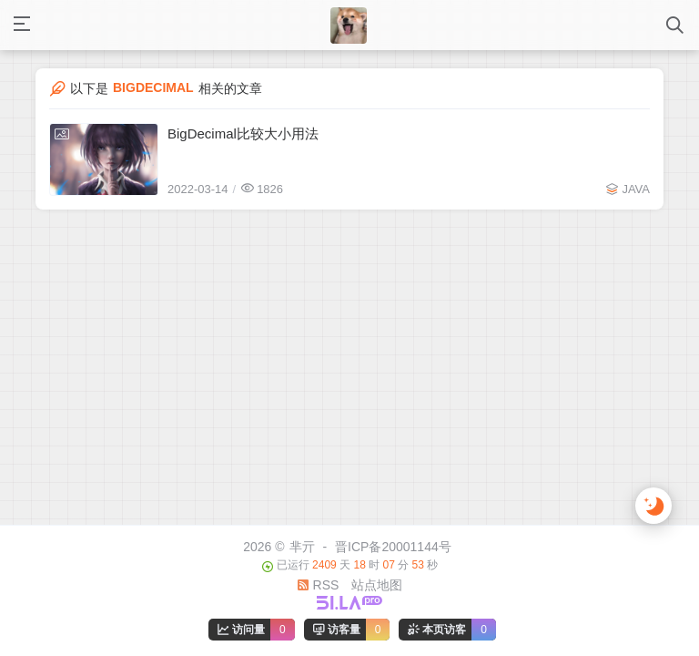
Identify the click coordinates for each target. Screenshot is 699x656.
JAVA (636, 189)
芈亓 (302, 546)
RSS (318, 585)
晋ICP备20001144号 (393, 546)
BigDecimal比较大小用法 (243, 133)
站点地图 (376, 585)
